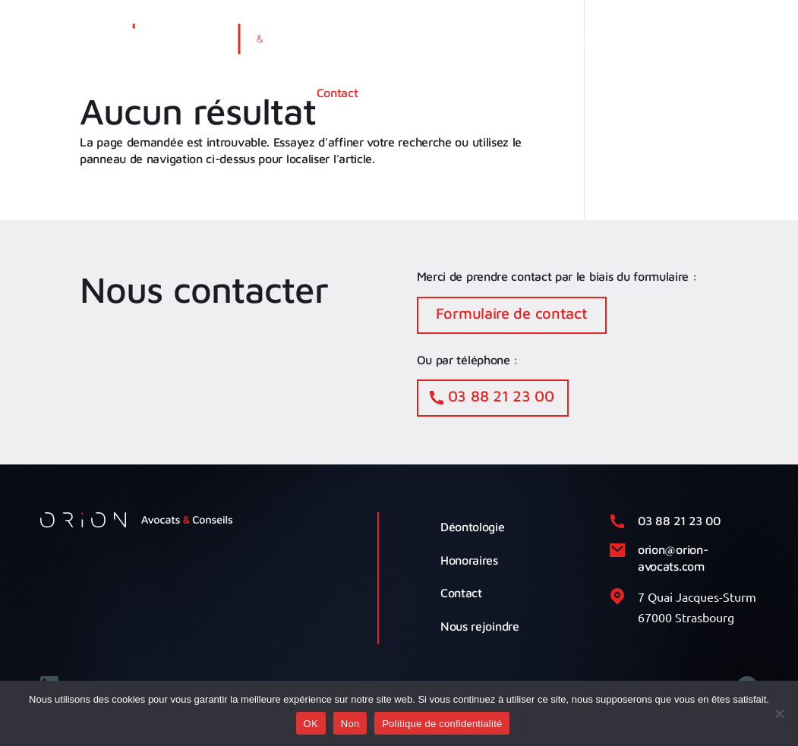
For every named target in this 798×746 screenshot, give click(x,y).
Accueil (336, 40)
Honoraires (469, 560)
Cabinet (400, 40)
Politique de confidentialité (442, 723)
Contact (337, 92)
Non (350, 723)
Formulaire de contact (512, 313)
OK (311, 723)
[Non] (779, 713)
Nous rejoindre (479, 626)
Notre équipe (581, 40)
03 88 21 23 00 (501, 395)
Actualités (668, 40)
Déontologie (472, 527)
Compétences (483, 40)
